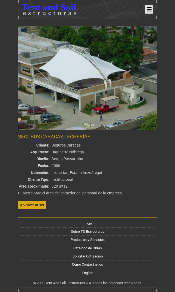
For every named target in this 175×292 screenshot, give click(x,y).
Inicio (87, 223)
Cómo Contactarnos (87, 264)
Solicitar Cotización (88, 256)
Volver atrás (32, 204)
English (87, 272)
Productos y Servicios (88, 239)
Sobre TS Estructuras (87, 231)
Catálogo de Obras (87, 248)
